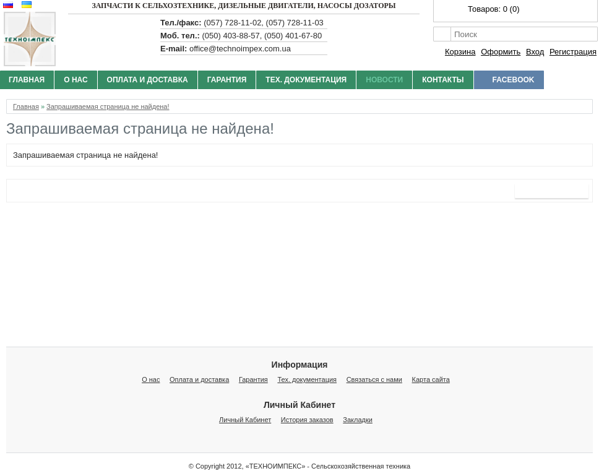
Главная (26, 106)
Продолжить (551, 190)
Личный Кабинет (245, 419)
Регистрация (573, 51)
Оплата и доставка (147, 80)
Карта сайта (431, 379)
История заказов (307, 419)
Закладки (358, 419)
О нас (75, 80)
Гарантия (227, 80)
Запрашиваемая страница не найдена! (107, 106)
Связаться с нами (374, 379)
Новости (384, 80)
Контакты (442, 80)
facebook (514, 80)
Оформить (500, 51)
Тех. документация (306, 80)
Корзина (460, 51)
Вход (535, 51)
